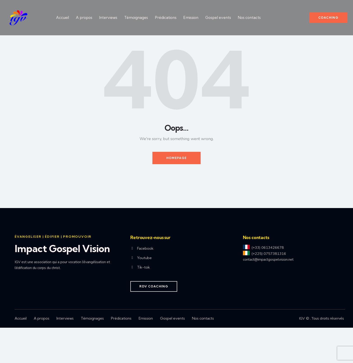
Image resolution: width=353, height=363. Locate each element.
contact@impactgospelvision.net (268, 294)
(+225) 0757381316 (268, 289)
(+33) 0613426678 (267, 282)
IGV (302, 353)
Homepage (176, 193)
